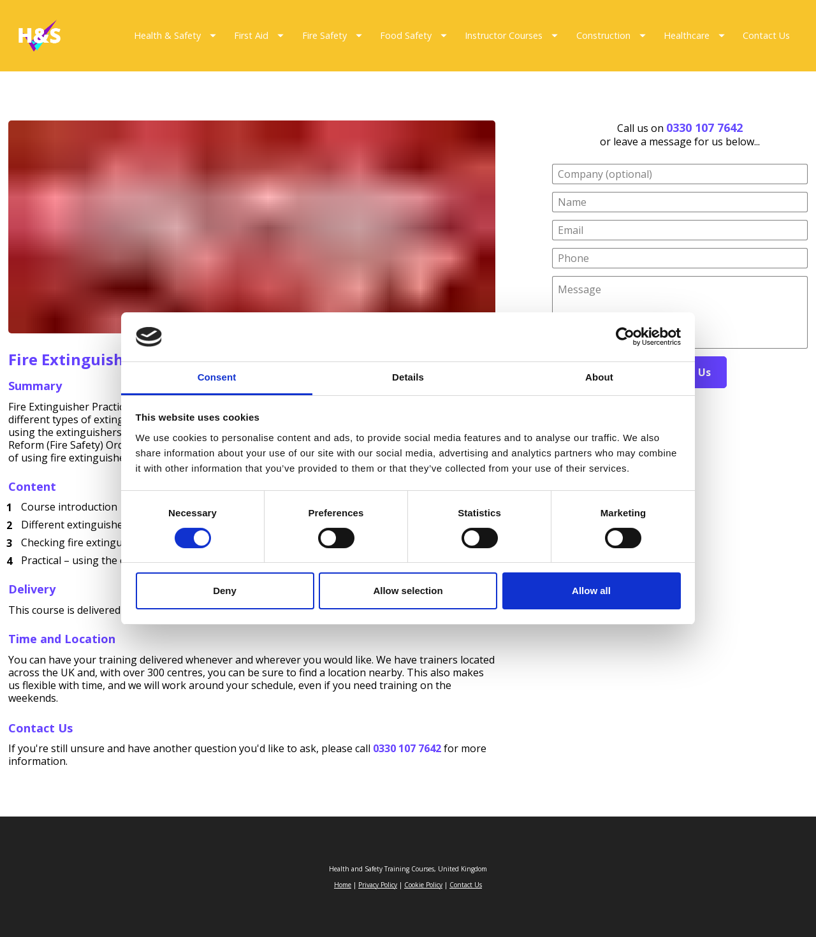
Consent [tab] (217, 377)
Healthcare (694, 35)
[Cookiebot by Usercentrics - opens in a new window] (625, 337)
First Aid (259, 35)
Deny (225, 590)
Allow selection (407, 590)
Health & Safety (175, 35)
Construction (611, 35)
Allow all (591, 590)
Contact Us (766, 35)
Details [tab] (408, 377)
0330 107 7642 (704, 127)
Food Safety (413, 35)
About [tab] (599, 377)
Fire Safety (332, 35)
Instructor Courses (511, 35)
